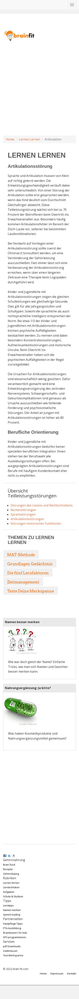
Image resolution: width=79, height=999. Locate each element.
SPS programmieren (14, 937)
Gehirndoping (11, 873)
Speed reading (11, 914)
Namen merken (12, 910)
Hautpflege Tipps (13, 923)
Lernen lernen (11, 882)
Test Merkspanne (13, 955)
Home (10, 139)
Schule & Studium (13, 896)
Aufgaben (8, 892)
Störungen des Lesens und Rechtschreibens (42, 505)
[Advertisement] (38, 96)
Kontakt (71, 973)
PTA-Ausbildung (12, 928)
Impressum (56, 973)
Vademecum (10, 951)
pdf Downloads (12, 946)
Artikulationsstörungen (27, 519)
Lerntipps (8, 905)
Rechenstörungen (23, 510)
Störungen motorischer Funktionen (36, 523)
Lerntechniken (11, 887)
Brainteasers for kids (15, 932)
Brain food (9, 864)
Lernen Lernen (29, 139)
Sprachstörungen (23, 514)
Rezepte (8, 869)
